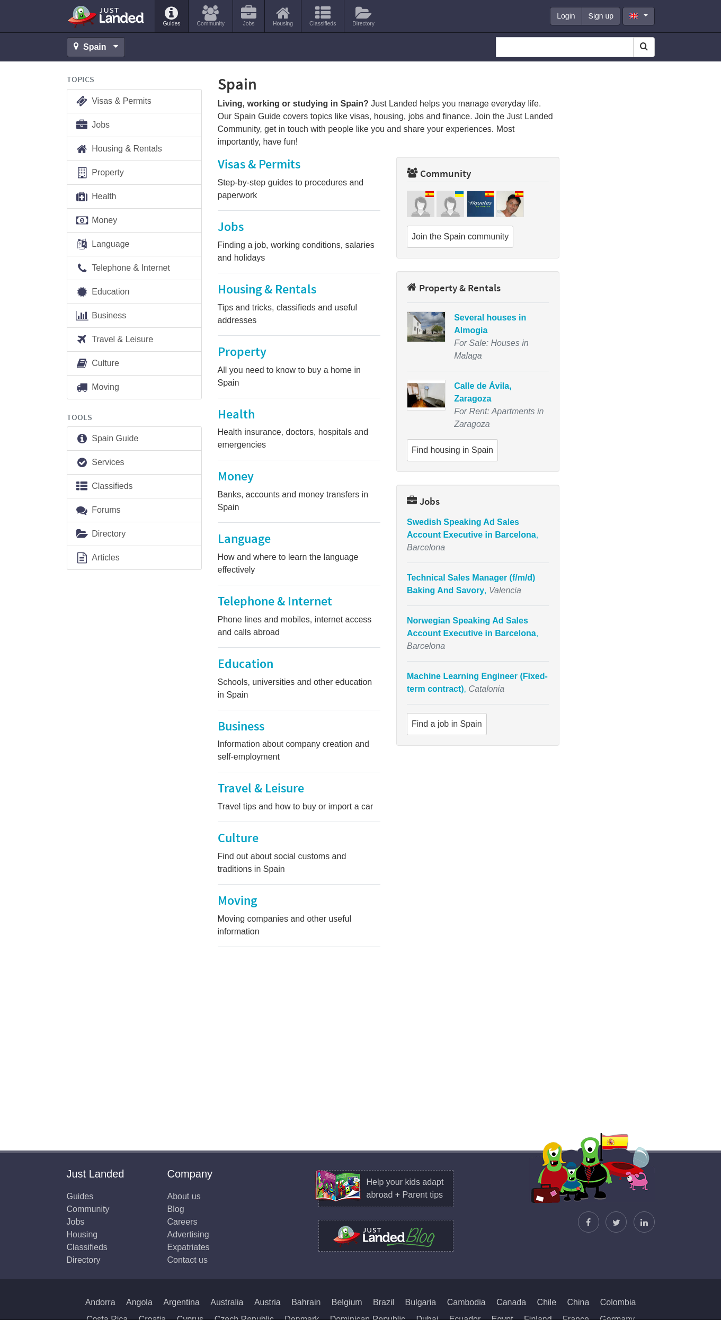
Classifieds (104, 486)
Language (102, 244)
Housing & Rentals (118, 149)
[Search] (644, 47)
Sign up (601, 16)
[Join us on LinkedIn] (644, 1222)
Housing (82, 1234)
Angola (139, 1302)
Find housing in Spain (452, 449)
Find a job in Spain (447, 723)
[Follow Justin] (616, 1222)
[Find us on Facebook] (588, 1222)
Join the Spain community (460, 236)
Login (566, 16)
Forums (98, 510)
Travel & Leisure (114, 339)
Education (102, 292)
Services (99, 462)
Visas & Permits (113, 101)
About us (184, 1196)
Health (96, 196)
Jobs (423, 501)
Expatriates (188, 1247)
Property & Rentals (454, 287)
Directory (100, 534)
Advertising (188, 1234)
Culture (97, 363)
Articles (97, 558)
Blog (175, 1209)
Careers (182, 1221)
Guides (80, 1196)
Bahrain (306, 1302)
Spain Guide (107, 438)
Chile (546, 1302)
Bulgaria (421, 1302)
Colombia (618, 1302)
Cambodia (466, 1302)
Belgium (347, 1302)
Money (96, 220)
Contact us (187, 1259)
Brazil (383, 1302)
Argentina (181, 1302)
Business (101, 316)
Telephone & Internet (122, 268)
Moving (97, 387)
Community (439, 173)
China (578, 1302)
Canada (511, 1302)
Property (99, 173)
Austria (267, 1302)
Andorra (100, 1302)
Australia (226, 1302)
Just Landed (106, 16)
